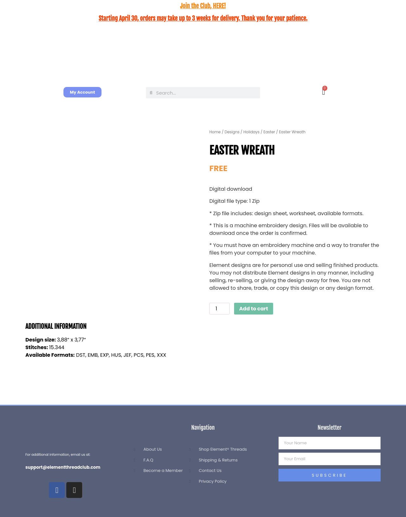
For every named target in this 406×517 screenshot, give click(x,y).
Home (215, 132)
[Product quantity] (219, 309)
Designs (232, 132)
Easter (269, 132)
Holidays (251, 132)
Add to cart (253, 308)
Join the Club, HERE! (203, 6)
